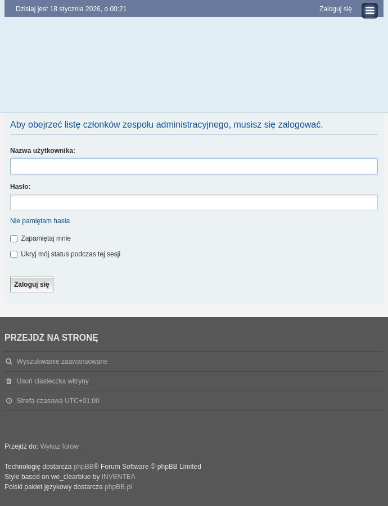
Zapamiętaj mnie (40, 238)
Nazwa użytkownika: (42, 151)
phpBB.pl (118, 487)
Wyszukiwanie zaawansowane (62, 361)
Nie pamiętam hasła (40, 221)
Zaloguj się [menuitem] (335, 9)
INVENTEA (119, 477)
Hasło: (20, 187)
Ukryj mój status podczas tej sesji (65, 254)
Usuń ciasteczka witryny (53, 381)
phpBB (84, 467)
